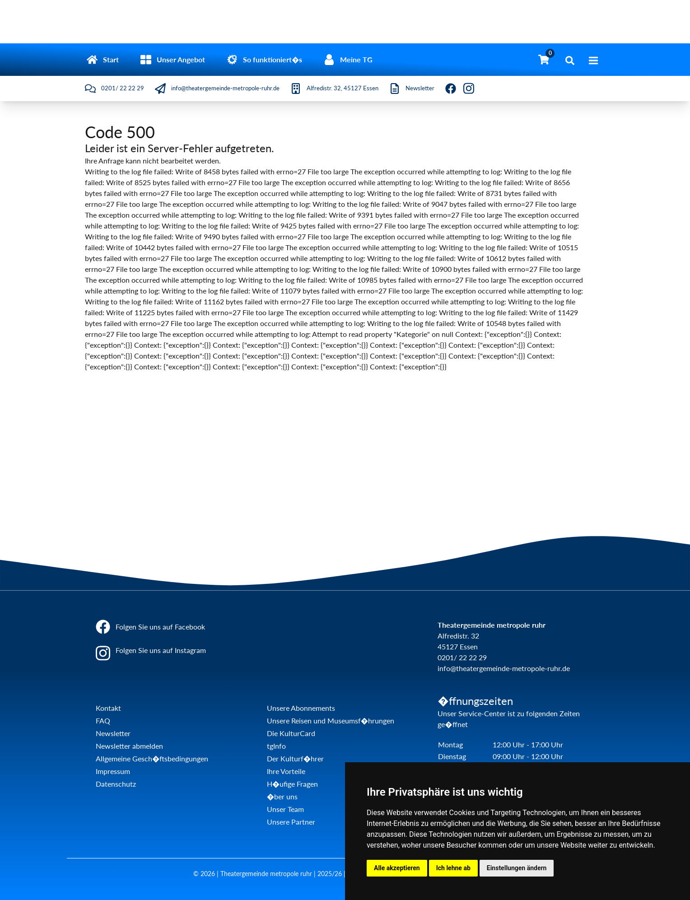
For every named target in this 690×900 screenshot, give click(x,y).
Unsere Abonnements (301, 708)
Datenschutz (116, 783)
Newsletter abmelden (129, 745)
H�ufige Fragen (292, 783)
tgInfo (276, 745)
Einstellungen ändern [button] (517, 868)
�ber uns (282, 796)
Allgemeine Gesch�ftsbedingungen (152, 758)
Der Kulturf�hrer (295, 758)
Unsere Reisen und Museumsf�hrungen (330, 720)
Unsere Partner (291, 821)
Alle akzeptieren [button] (397, 868)
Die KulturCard (291, 733)
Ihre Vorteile (286, 771)
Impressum (113, 771)
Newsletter (113, 733)
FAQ (103, 720)
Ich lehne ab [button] (453, 868)
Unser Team (285, 809)
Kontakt (108, 708)
